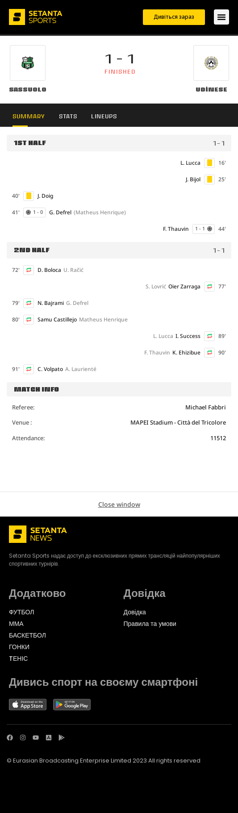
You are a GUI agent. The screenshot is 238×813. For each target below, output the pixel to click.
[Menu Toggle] (221, 17)
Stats (68, 116)
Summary (29, 116)
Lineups (104, 116)
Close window (119, 504)
